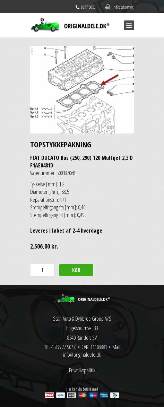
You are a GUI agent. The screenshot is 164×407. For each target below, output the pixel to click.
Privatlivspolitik (82, 370)
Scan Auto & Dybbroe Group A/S (82, 318)
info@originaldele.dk (82, 354)
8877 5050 (86, 7)
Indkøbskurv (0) (119, 7)
